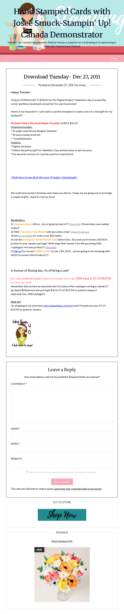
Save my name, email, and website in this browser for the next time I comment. (62, 472)
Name (15, 428)
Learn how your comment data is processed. (78, 488)
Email (15, 443)
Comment (19, 383)
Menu (114, 58)
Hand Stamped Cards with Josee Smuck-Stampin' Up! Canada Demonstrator (62, 23)
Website (16, 458)
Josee (82, 85)
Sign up (17, 251)
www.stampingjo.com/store (58, 305)
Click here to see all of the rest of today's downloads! (44, 177)
